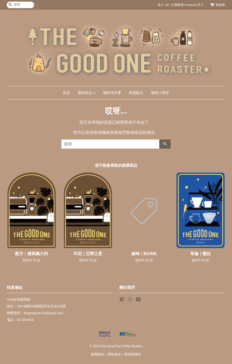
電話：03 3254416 (20, 320)
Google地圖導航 (18, 299)
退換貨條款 (132, 354)
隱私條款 (114, 354)
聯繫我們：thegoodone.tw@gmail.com (35, 313)
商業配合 (136, 93)
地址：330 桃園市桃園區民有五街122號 (36, 306)
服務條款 (97, 354)
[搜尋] (20, 5)
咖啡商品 (87, 93)
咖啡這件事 (112, 93)
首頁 (66, 93)
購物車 (220, 5)
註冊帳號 (177, 5)
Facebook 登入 (194, 5)
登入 (160, 5)
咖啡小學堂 (160, 93)
